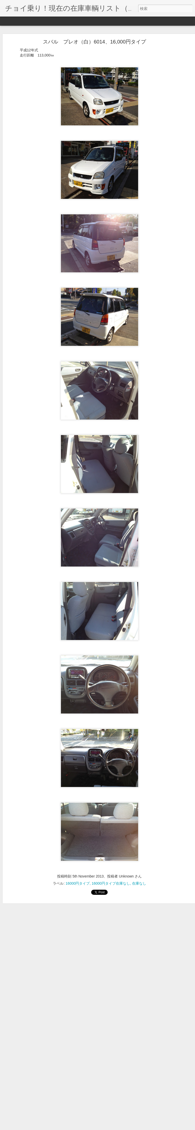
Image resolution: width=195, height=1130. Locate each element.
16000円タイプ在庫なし (111, 874)
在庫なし (139, 874)
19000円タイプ (101, 1105)
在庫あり (162, 1105)
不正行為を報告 (128, 1126)
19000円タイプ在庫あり (134, 1105)
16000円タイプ (78, 874)
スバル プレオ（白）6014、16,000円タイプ (94, 33)
